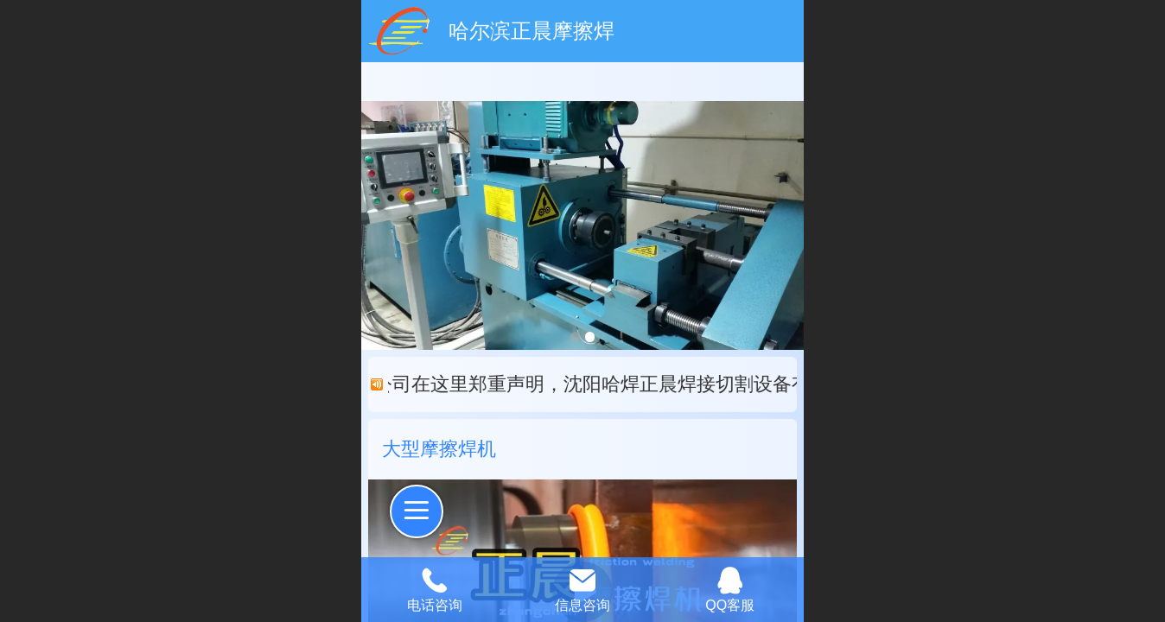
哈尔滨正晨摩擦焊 (531, 30)
